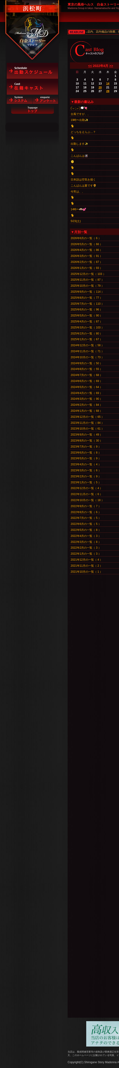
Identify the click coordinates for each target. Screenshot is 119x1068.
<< (90, 66)
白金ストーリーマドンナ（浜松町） (32, 23)
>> (111, 66)
